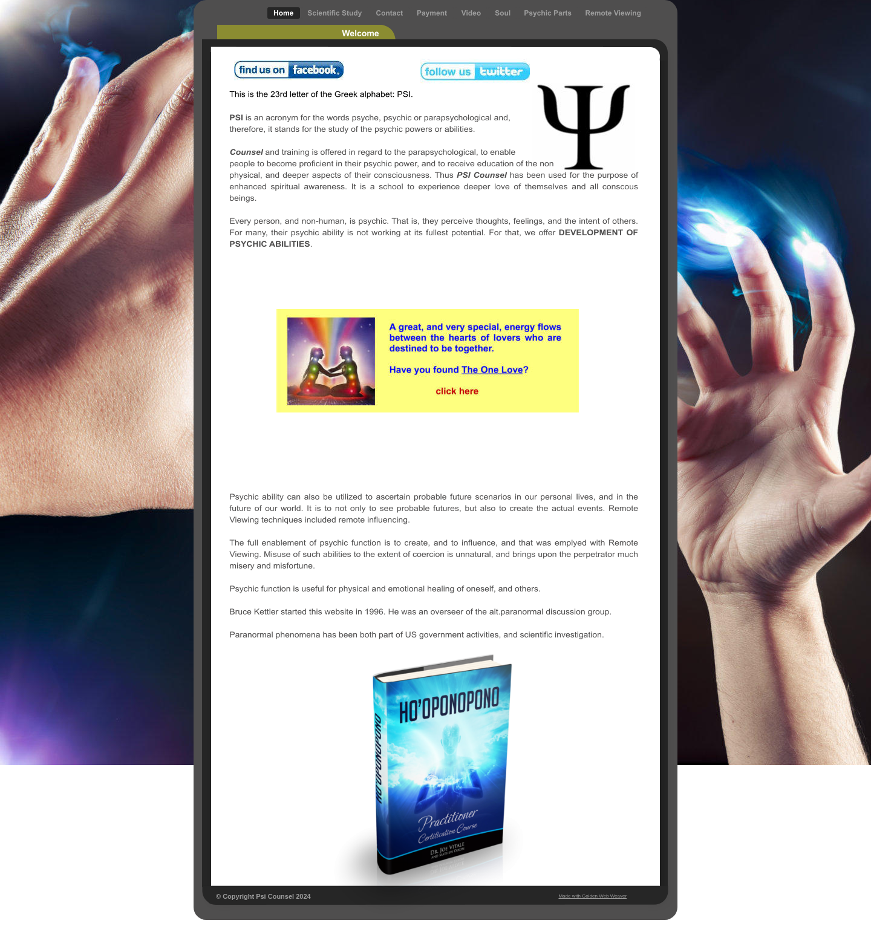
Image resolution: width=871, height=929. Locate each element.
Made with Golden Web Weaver (592, 896)
